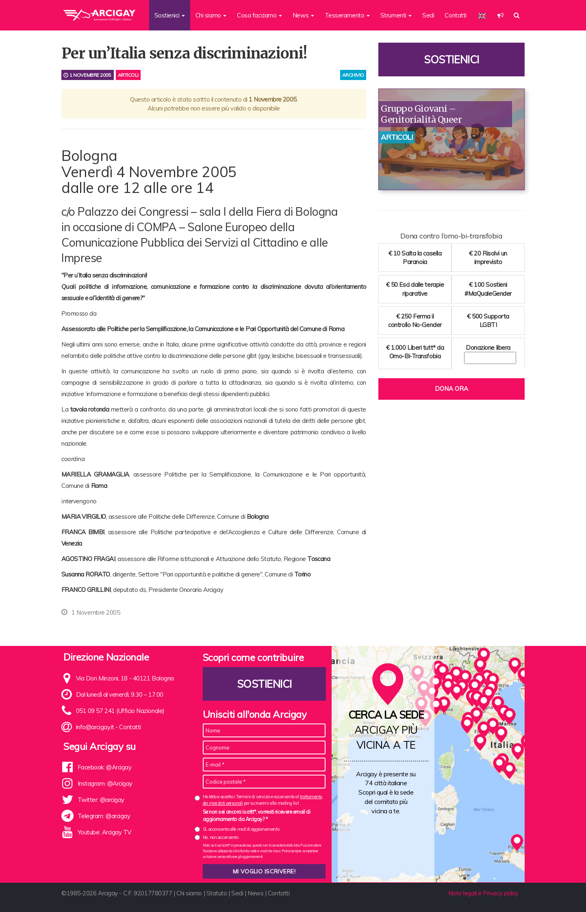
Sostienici (451, 59)
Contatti (455, 15)
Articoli (128, 75)
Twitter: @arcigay (101, 800)
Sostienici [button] (169, 15)
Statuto (216, 893)
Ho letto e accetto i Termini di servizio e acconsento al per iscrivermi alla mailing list (262, 800)
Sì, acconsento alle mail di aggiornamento (241, 829)
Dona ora (451, 388)
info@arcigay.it (95, 727)
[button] (500, 15)
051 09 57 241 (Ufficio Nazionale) (120, 711)
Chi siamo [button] (211, 15)
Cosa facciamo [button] (259, 15)
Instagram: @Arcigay (105, 783)
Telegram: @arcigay (104, 816)
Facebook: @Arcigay (105, 767)
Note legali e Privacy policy (483, 893)
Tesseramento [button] (347, 15)
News (255, 893)
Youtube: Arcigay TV (104, 832)
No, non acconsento (221, 837)
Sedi (428, 15)
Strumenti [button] (396, 15)
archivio (353, 75)
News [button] (303, 15)
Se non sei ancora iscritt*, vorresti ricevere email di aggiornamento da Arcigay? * (256, 815)
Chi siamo (189, 893)
